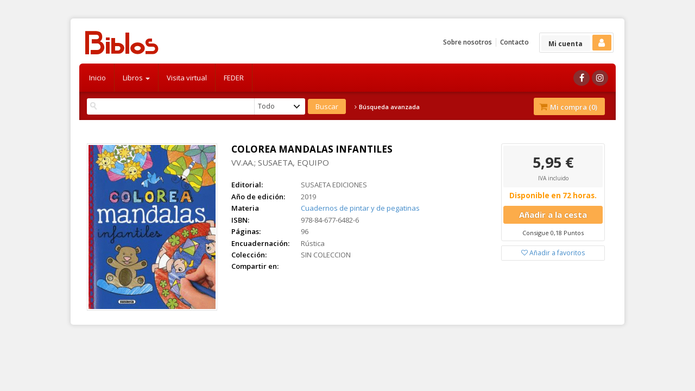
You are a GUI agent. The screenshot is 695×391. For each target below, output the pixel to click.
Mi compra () (568, 107)
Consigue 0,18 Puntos (553, 233)
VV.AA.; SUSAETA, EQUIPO (280, 162)
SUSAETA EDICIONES (334, 185)
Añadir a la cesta (553, 214)
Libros (136, 78)
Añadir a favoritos (553, 252)
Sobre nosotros (467, 42)
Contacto (514, 42)
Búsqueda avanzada (387, 107)
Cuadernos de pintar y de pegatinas (360, 208)
